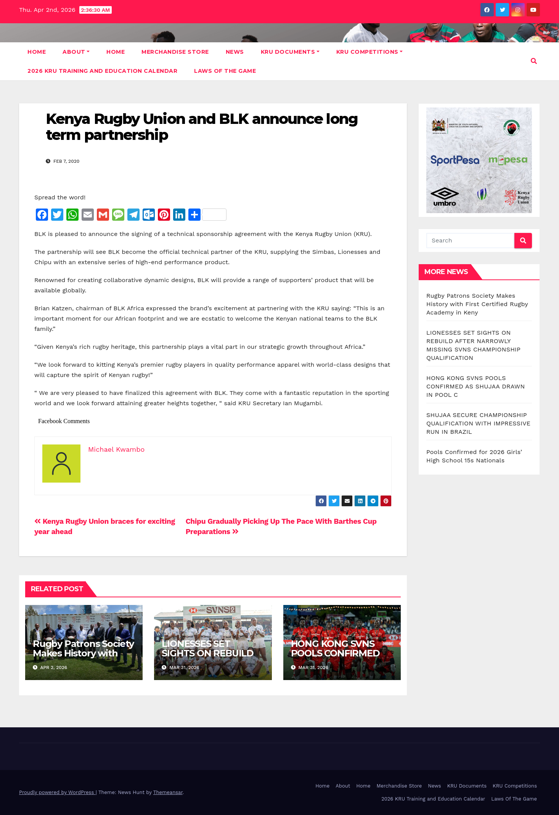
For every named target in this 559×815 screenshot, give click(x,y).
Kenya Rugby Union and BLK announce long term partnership (202, 127)
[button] (534, 61)
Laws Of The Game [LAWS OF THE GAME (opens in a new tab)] (225, 70)
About (76, 51)
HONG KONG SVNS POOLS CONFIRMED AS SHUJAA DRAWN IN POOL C (341, 658)
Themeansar (168, 792)
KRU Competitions (369, 51)
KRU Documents (290, 51)
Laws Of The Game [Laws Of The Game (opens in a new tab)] (514, 799)
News (235, 51)
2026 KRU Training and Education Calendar (102, 70)
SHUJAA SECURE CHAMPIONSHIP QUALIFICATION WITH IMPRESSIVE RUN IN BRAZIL (478, 423)
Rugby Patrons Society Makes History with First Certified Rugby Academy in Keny (83, 658)
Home (36, 51)
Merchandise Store (175, 51)
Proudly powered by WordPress (57, 792)
